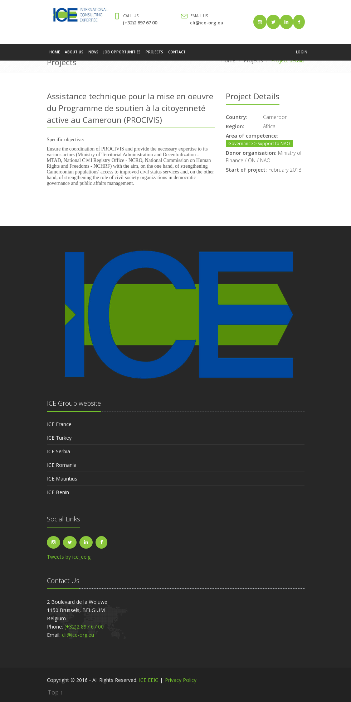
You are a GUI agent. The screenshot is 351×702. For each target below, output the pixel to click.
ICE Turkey (59, 437)
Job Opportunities (122, 55)
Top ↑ (55, 692)
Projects (154, 55)
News (93, 55)
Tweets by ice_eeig (69, 556)
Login (301, 55)
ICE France (59, 424)
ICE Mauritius (62, 478)
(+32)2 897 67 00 (140, 22)
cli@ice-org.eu (206, 22)
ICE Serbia (58, 451)
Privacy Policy (180, 680)
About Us (74, 55)
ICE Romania (62, 465)
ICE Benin (58, 492)
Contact (177, 55)
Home (54, 55)
